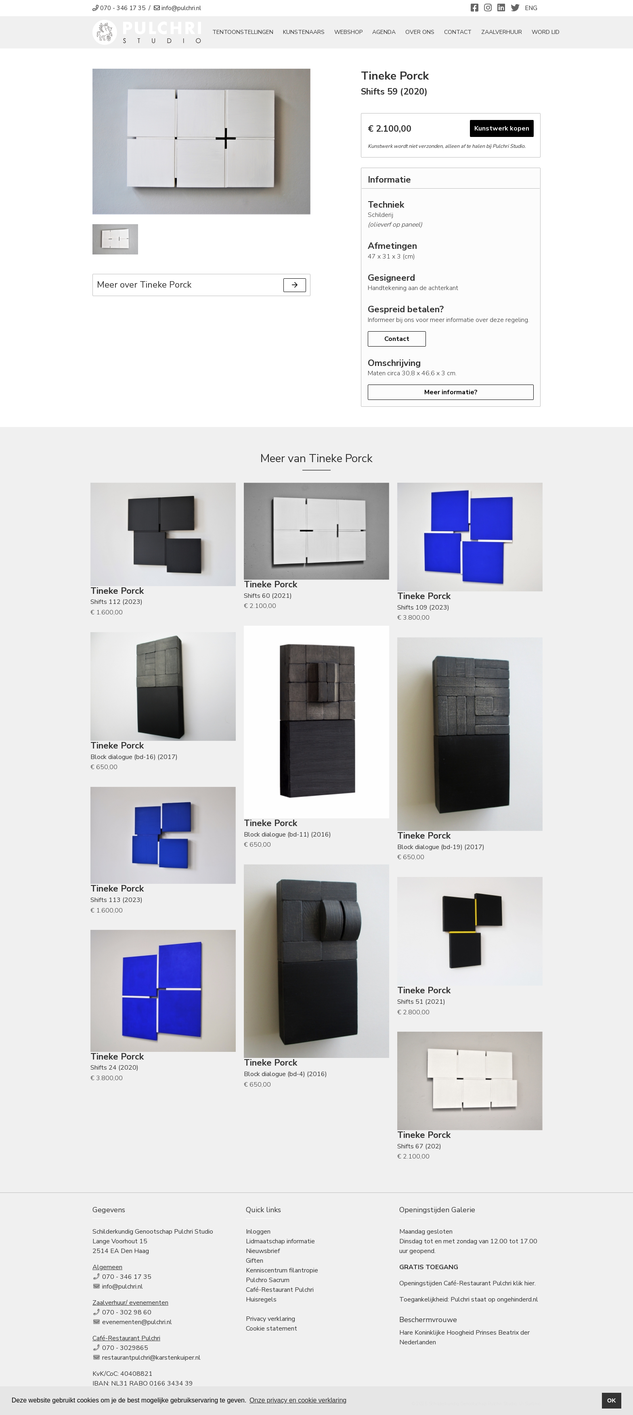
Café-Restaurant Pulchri (280, 1290)
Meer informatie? (451, 393)
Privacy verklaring (270, 1319)
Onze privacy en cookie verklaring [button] (297, 1400)
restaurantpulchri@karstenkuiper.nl (151, 1358)
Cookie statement (271, 1329)
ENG (531, 8)
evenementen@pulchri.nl (137, 1322)
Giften (254, 1261)
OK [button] (611, 1400)
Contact (461, 33)
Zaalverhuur (505, 33)
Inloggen (258, 1232)
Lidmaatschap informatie (280, 1242)
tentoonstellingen (246, 33)
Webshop (352, 33)
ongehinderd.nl (517, 1300)
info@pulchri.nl (122, 1287)
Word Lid (549, 33)
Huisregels (261, 1300)
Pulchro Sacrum (267, 1280)
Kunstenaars (307, 33)
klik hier (523, 1284)
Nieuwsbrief (263, 1251)
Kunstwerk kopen (501, 129)
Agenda (387, 33)
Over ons (423, 33)
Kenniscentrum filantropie (282, 1271)
